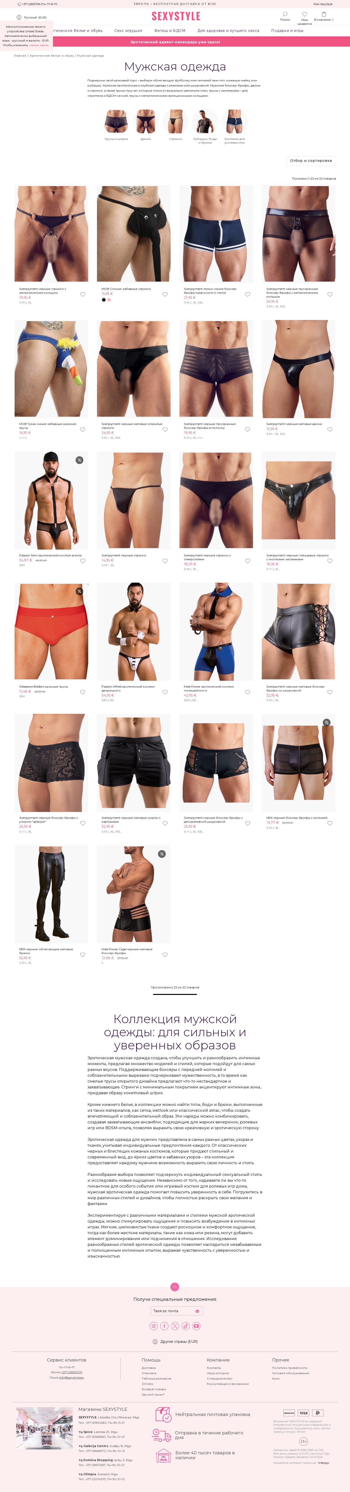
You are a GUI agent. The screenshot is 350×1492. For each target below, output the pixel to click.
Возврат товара (154, 1389)
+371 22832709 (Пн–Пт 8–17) (39, 4)
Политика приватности (289, 1368)
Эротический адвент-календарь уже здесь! (175, 42)
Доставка (149, 1368)
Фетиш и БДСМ (169, 30)
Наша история (218, 1373)
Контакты (214, 1368)
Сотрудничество (219, 1378)
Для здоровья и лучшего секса (228, 30)
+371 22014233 (95, 1479)
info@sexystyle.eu (71, 1377)
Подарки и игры (287, 30)
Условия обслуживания (290, 1373)
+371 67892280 (96, 1422)
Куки (276, 1378)
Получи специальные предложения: (175, 1299)
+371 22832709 (71, 1372)
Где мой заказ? (153, 1394)
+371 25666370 (95, 1451)
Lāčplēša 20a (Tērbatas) (114, 1417)
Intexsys (323, 1463)
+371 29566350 (95, 1437)
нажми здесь (38, 45)
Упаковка (149, 1373)
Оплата (147, 1384)
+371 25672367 (95, 1465)
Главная (20, 55)
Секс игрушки (128, 30)
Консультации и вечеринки (228, 1384)
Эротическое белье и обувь (74, 30)
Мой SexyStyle (323, 4)
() (31, 17)
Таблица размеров (156, 1378)
